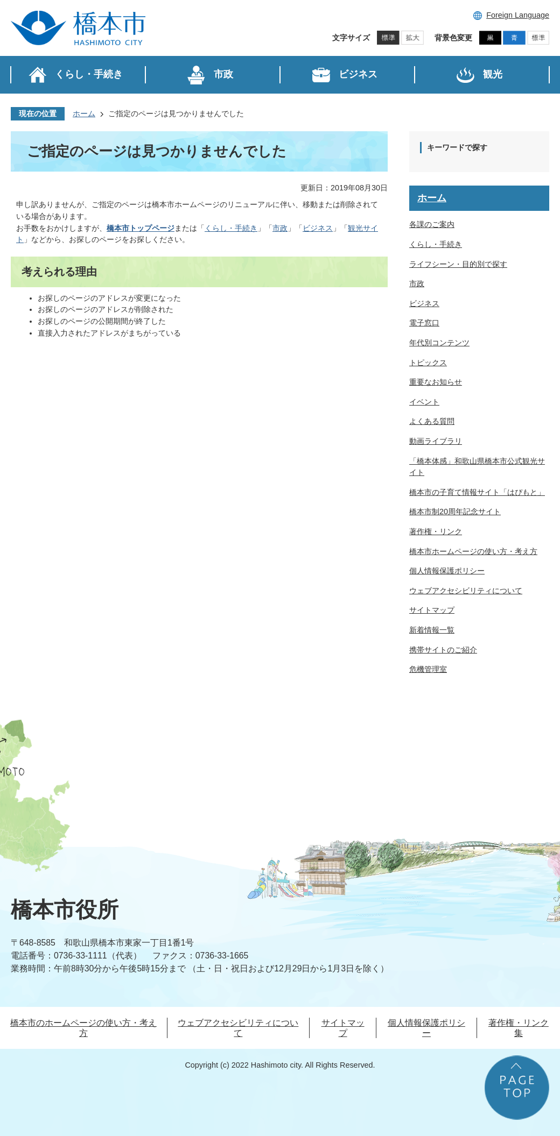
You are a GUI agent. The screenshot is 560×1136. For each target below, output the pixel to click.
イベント (424, 401)
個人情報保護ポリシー (447, 570)
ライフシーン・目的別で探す (458, 264)
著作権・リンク (435, 531)
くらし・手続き (231, 228)
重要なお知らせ (435, 382)
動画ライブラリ (435, 441)
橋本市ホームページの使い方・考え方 (473, 551)
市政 (280, 228)
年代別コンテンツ (439, 342)
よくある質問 (431, 421)
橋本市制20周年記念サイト (455, 511)
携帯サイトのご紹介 (443, 649)
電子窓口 (424, 322)
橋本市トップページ (140, 228)
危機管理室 (428, 669)
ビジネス (318, 228)
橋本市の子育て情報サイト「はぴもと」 (477, 492)
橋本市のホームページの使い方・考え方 (83, 1028)
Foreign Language (517, 15)
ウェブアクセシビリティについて (465, 590)
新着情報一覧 (431, 630)
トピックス (428, 362)
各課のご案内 (431, 224)
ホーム (84, 113)
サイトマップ (431, 610)
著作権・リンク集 (518, 1028)
